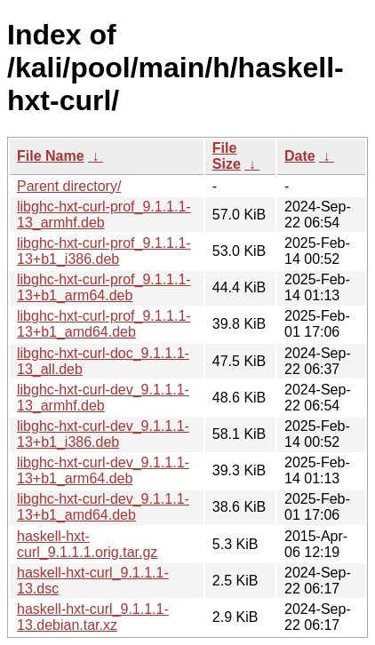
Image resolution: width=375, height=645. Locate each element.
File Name (50, 155)
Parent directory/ (69, 186)
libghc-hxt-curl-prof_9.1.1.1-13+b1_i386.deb (104, 251)
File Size (226, 155)
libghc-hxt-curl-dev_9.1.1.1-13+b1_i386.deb (103, 434)
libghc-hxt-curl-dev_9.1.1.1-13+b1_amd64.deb (103, 506)
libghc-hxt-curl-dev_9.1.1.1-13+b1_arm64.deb (103, 470)
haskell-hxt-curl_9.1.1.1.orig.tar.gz (87, 544)
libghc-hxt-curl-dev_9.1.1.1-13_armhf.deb (103, 397)
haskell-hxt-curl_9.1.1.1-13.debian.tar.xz (93, 617)
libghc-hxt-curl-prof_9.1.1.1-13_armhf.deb (104, 214)
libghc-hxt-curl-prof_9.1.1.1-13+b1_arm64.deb (104, 287)
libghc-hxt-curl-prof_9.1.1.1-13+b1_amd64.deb (104, 323)
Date (299, 155)
